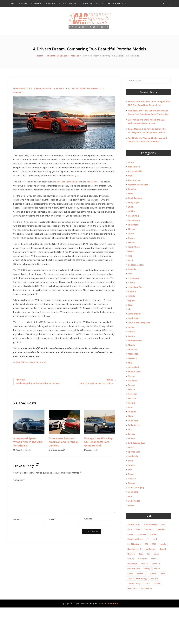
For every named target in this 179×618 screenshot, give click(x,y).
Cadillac (132, 214)
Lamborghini (134, 319)
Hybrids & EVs (135, 292)
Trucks (131, 492)
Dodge (131, 242)
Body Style (89, 3)
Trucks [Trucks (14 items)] (157, 593)
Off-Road (132, 387)
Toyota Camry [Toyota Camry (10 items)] (133, 593)
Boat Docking (135, 201)
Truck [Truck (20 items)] (147, 593)
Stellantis (133, 465)
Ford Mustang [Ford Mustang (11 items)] (134, 554)
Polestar (132, 401)
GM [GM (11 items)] (146, 554)
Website (88, 521)
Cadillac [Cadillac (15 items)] (148, 539)
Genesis (132, 274)
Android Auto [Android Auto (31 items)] (133, 534)
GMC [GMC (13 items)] (154, 554)
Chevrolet (133, 228)
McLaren (132, 356)
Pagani (131, 392)
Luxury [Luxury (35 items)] (130, 569)
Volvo (131, 515)
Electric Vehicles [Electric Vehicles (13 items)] (135, 549)
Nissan (131, 383)
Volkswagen (134, 511)
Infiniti (131, 301)
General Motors (136, 269)
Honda (131, 287)
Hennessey (133, 283)
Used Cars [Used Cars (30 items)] (132, 598)
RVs (130, 438)
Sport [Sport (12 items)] (130, 584)
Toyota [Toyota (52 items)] (154, 589)
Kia (129, 315)
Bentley (132, 192)
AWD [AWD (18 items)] (129, 539)
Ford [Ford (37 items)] (154, 549)
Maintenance (135, 347)
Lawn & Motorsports (139, 328)
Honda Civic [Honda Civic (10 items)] (150, 559)
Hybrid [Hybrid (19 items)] (162, 559)
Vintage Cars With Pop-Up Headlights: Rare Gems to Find (99, 444)
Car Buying (51, 3)
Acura (131, 164)
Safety (131, 442)
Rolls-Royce (134, 433)
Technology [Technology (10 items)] (141, 589)
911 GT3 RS (73, 91)
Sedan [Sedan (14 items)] (157, 579)
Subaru (131, 474)
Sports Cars (134, 460)
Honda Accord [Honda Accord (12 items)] (134, 559)
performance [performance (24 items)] (133, 579)
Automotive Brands (30, 3)
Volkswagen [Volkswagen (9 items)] (146, 598)
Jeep (130, 310)
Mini (130, 369)
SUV (130, 479)
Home (13, 3)
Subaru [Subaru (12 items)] (153, 584)
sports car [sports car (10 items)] (141, 584)
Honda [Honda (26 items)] (163, 554)
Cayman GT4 (84, 91)
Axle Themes (111, 614)
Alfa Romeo (134, 169)
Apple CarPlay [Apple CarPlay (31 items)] (150, 534)
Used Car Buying (136, 497)
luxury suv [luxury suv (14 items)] (142, 569)
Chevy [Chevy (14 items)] (130, 544)
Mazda (131, 351)
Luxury (131, 342)
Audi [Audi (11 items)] (163, 534)
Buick (131, 210)
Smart (131, 456)
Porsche (60, 91)
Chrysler (132, 233)
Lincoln (131, 337)
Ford (130, 265)
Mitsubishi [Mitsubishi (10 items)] (132, 574)
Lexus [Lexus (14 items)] (156, 564)
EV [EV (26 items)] (147, 549)
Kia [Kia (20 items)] (148, 564)
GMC (130, 278)
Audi (130, 178)
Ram (130, 415)
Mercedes (133, 360)
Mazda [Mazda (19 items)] (154, 569)
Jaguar (131, 306)
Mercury (132, 365)
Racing (131, 410)
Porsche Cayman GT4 (68, 184)
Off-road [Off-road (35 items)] (156, 574)
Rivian (131, 424)
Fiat (130, 260)
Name (17, 521)
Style (104, 3)
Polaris (131, 397)
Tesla (131, 483)
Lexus (131, 333)
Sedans (132, 447)
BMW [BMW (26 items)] (138, 539)
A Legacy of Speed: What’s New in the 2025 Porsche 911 (28, 444)
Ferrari (131, 255)
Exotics (132, 246)
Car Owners (69, 3)
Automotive (134, 183)
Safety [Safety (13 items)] (147, 579)
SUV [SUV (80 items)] (163, 584)
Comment (19, 482)
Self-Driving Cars (137, 451)
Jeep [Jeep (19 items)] (141, 564)
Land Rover (134, 324)
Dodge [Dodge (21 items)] (153, 544)
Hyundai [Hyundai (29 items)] (131, 564)
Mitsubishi (133, 374)
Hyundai (132, 296)
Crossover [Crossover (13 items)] (141, 544)
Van (130, 506)
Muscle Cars (134, 378)
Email (52, 521)
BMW (130, 196)
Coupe (131, 237)
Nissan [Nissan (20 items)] (144, 574)
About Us (118, 3)
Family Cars (134, 251)
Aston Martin (135, 174)
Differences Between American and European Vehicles (63, 444)
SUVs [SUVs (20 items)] (129, 589)
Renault (132, 419)
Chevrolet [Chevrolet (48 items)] (160, 539)
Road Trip (133, 429)
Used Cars (133, 501)
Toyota (132, 488)
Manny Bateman (43, 91)
